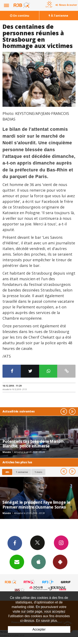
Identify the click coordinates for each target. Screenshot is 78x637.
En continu (19, 16)
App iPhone (38, 562)
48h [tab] (7, 472)
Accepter (39, 629)
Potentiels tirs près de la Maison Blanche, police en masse (32, 444)
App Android (60, 562)
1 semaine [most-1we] (22, 472)
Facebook (14, 543)
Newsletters (17, 562)
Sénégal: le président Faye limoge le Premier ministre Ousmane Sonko (36, 504)
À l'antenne (58, 16)
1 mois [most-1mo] (38, 472)
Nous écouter (68, 5)
